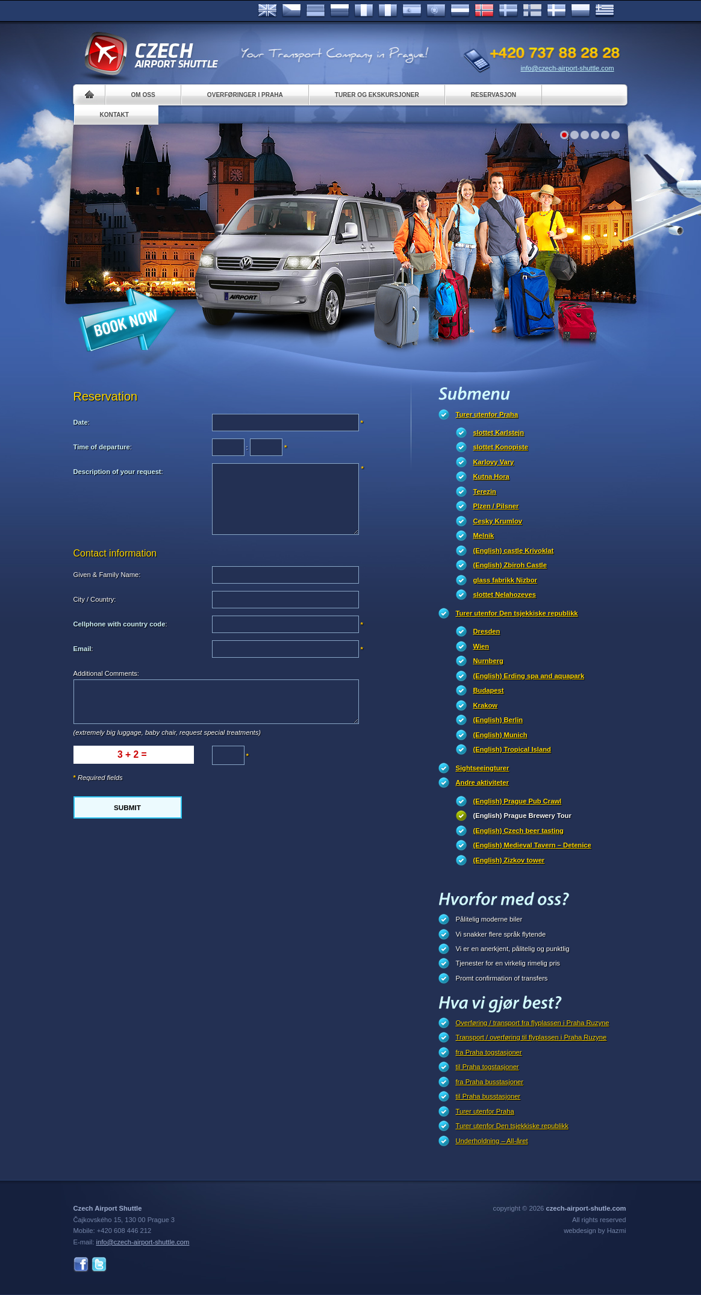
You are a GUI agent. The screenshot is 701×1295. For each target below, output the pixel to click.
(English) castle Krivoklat (513, 550)
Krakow (485, 705)
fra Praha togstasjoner (489, 1052)
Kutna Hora (491, 476)
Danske (556, 11)
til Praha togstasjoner (487, 1066)
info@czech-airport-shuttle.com (567, 68)
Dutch (460, 11)
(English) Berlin (498, 719)
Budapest (488, 690)
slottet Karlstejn (499, 432)
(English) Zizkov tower (509, 860)
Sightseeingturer (482, 768)
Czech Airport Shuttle (150, 54)
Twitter (99, 1264)
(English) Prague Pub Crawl (517, 801)
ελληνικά (604, 11)
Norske (484, 11)
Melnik (483, 535)
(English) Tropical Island (512, 749)
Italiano (387, 11)
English (267, 11)
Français (363, 11)
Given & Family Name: (107, 574)
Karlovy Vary (493, 462)
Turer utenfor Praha (487, 414)
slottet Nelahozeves (504, 594)
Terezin (484, 491)
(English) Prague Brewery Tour (522, 815)
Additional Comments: (106, 673)
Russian (339, 11)
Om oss (143, 95)
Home (89, 95)
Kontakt (114, 114)
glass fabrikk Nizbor (505, 580)
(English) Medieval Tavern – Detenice (532, 845)
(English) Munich (500, 734)
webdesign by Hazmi (595, 1230)
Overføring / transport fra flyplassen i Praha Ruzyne (532, 1022)
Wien (481, 646)
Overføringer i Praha (245, 95)
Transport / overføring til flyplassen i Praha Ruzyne (531, 1037)
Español (412, 11)
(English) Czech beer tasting (518, 830)
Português (436, 11)
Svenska (508, 11)
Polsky (580, 11)
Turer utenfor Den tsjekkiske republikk (517, 613)
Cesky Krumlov (497, 521)
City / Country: (94, 599)
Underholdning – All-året (492, 1140)
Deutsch (315, 11)
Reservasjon (493, 95)
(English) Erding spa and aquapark (529, 675)
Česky (291, 11)
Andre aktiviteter (482, 782)
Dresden (486, 631)
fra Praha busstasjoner (490, 1081)
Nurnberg (488, 660)
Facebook (81, 1264)
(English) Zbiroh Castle (510, 565)
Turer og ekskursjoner (377, 95)
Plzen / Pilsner (496, 506)
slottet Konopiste (500, 447)
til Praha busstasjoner (488, 1096)
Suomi (532, 11)
